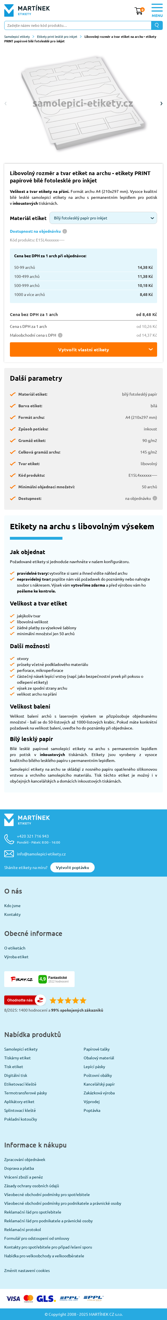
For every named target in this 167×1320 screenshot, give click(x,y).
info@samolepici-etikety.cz (41, 853)
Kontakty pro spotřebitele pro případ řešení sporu (48, 1246)
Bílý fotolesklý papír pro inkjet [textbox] (80, 217)
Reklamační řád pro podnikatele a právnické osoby (48, 1220)
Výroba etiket (16, 956)
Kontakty (12, 914)
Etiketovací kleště (20, 1083)
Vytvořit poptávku (72, 867)
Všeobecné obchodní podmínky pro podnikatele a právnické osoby (62, 1203)
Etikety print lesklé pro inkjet (59, 36)
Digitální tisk (15, 1075)
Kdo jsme (12, 905)
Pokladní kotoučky (20, 1118)
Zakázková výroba (99, 1092)
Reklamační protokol (22, 1229)
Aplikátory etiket (19, 1101)
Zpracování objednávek (24, 1159)
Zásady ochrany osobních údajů (31, 1185)
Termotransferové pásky (25, 1092)
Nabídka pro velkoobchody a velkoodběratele (44, 1255)
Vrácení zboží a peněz (23, 1176)
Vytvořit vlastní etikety (83, 349)
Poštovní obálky (98, 1075)
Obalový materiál (99, 1057)
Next (161, 103)
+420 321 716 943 (38, 838)
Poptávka (92, 1110)
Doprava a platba (19, 1168)
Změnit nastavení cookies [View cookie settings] (27, 1270)
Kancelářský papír (99, 1083)
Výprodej (92, 1101)
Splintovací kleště (20, 1110)
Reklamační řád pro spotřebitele (32, 1211)
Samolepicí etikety (19, 36)
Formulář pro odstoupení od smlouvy (36, 1238)
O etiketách (14, 947)
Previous (5, 103)
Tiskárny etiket (17, 1057)
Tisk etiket (13, 1066)
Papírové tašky (97, 1048)
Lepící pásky (94, 1066)
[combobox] (103, 218)
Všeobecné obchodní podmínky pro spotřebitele (47, 1194)
